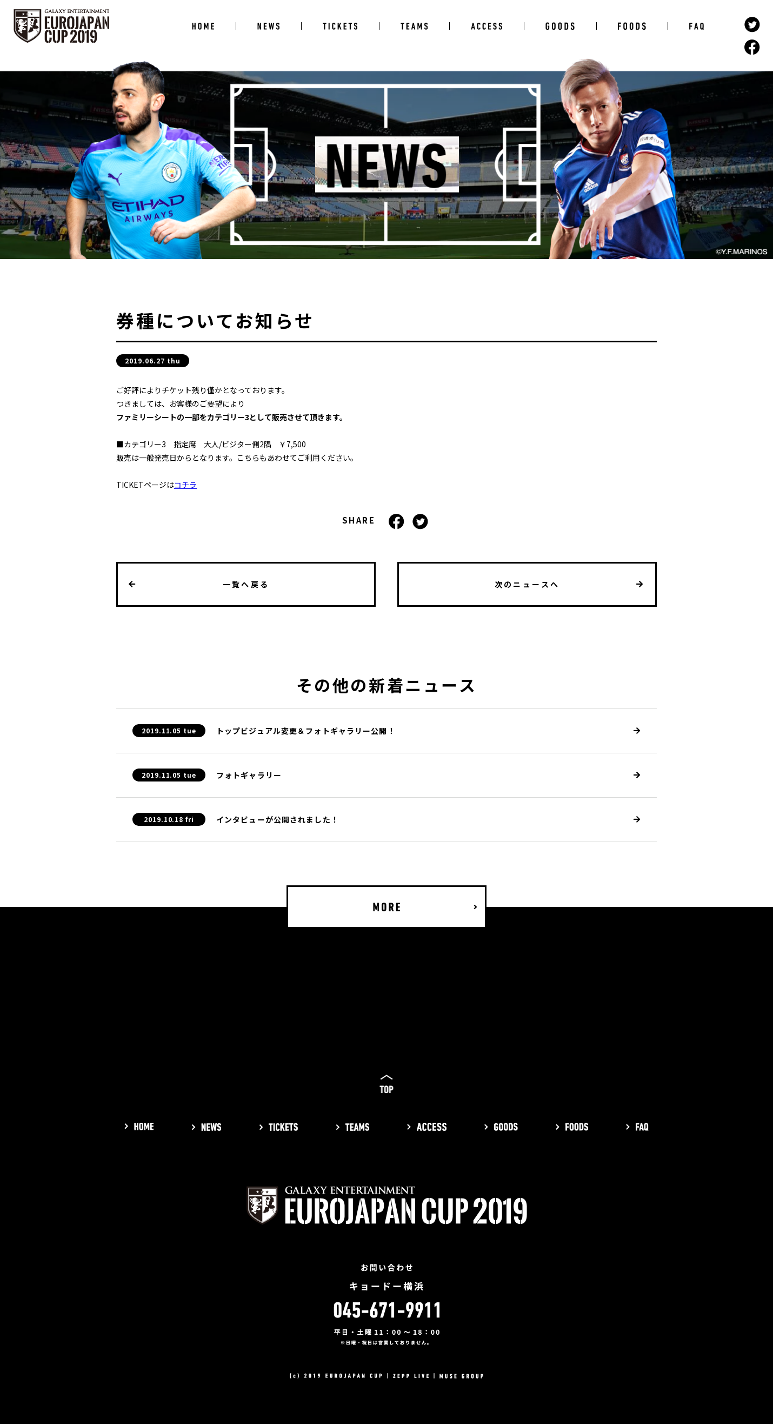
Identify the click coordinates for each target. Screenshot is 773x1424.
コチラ (185, 484)
